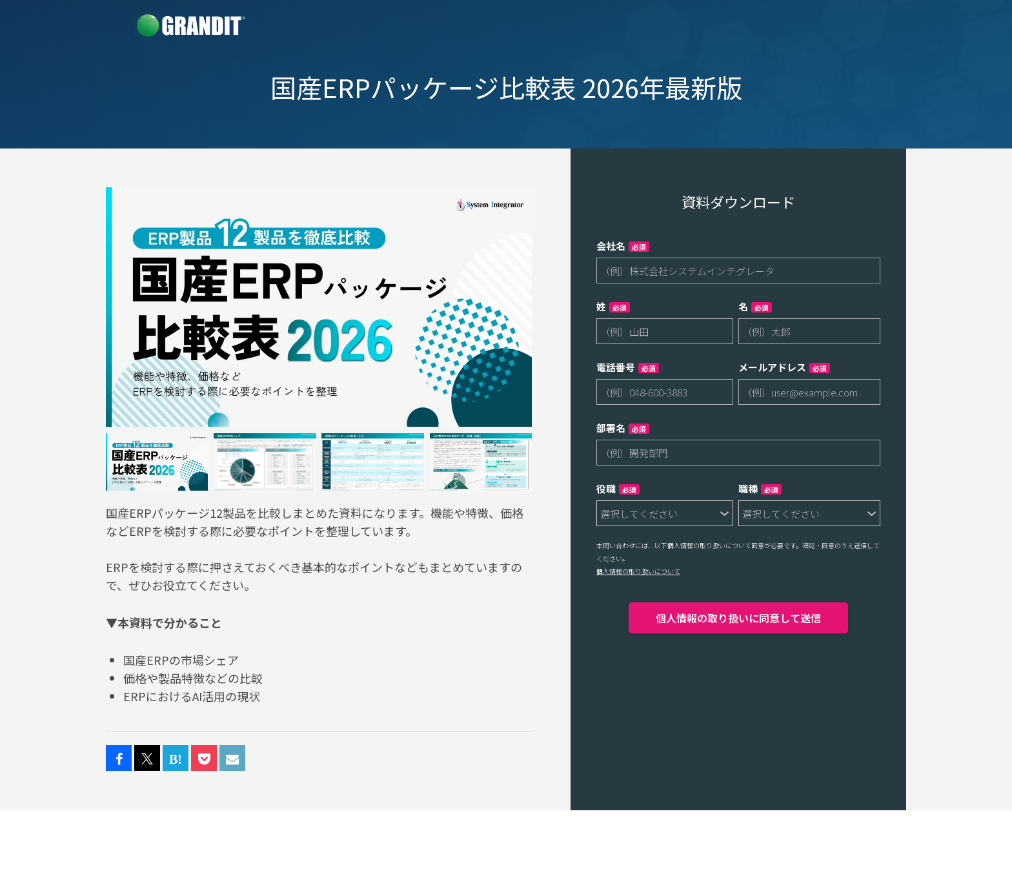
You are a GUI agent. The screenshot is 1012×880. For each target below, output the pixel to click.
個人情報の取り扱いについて (638, 571)
